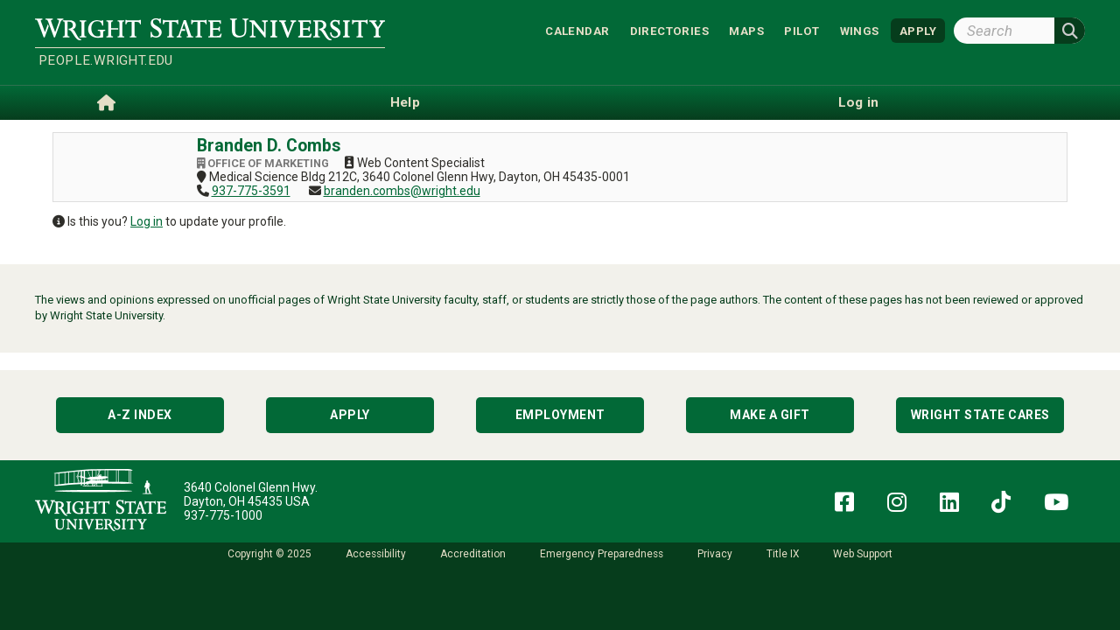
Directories (669, 30)
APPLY (918, 30)
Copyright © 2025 (270, 554)
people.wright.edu (105, 60)
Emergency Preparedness (601, 554)
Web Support (862, 554)
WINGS (859, 30)
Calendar (577, 30)
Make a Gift (770, 415)
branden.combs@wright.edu (402, 191)
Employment (560, 415)
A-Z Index (140, 415)
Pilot (801, 30)
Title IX (782, 554)
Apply (350, 415)
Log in (146, 221)
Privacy (714, 554)
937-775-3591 (251, 191)
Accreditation (473, 554)
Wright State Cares (980, 415)
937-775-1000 (223, 515)
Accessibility (376, 554)
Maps (746, 30)
